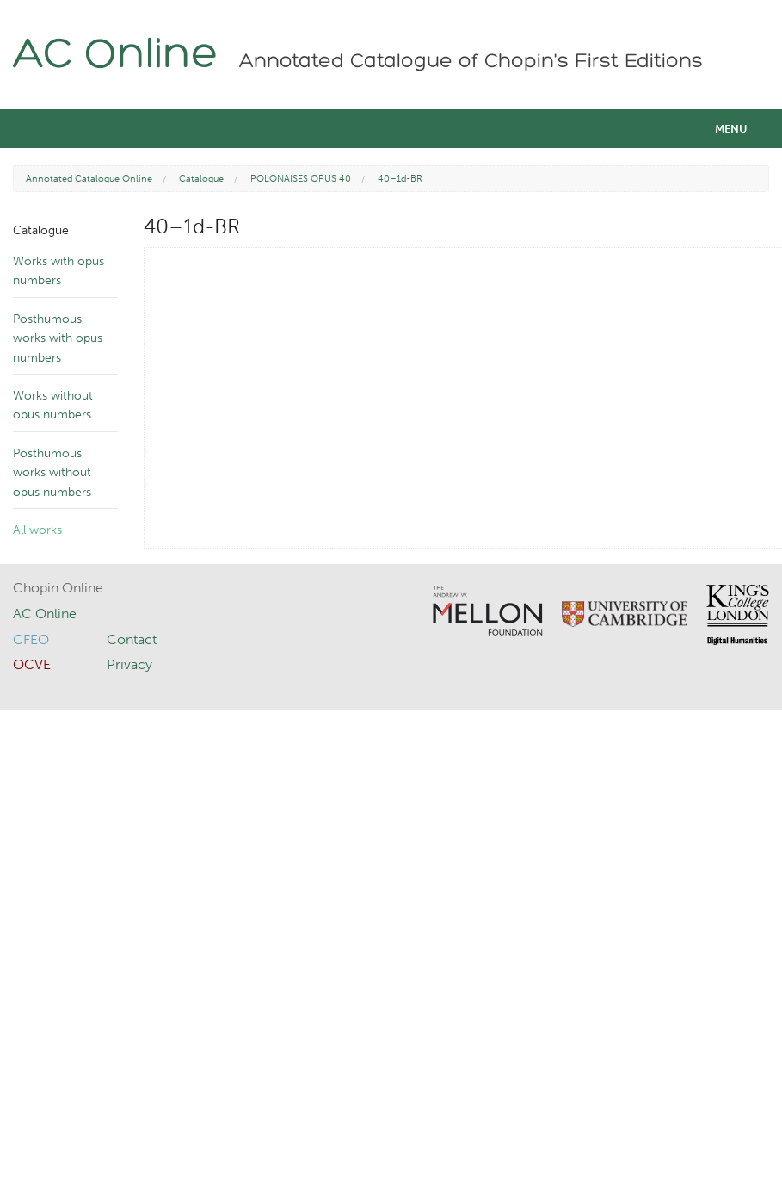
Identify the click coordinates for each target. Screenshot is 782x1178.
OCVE (32, 664)
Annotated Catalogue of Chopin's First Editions (471, 62)
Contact (132, 639)
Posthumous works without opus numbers (52, 472)
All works (37, 530)
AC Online (116, 56)
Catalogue (201, 178)
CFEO (31, 639)
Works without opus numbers (53, 405)
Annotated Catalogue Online (89, 178)
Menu (731, 128)
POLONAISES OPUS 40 (300, 178)
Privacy (129, 664)
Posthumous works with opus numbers (57, 338)
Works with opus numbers (58, 271)
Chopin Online (58, 588)
